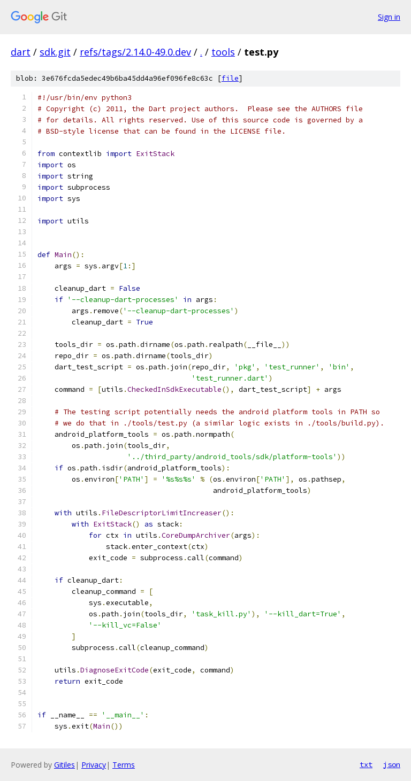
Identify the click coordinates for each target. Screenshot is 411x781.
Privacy (93, 765)
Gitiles (64, 765)
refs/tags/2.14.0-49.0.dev (135, 51)
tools (223, 51)
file (230, 78)
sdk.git (55, 51)
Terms (123, 765)
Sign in (389, 17)
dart (21, 51)
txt (366, 764)
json (391, 764)
